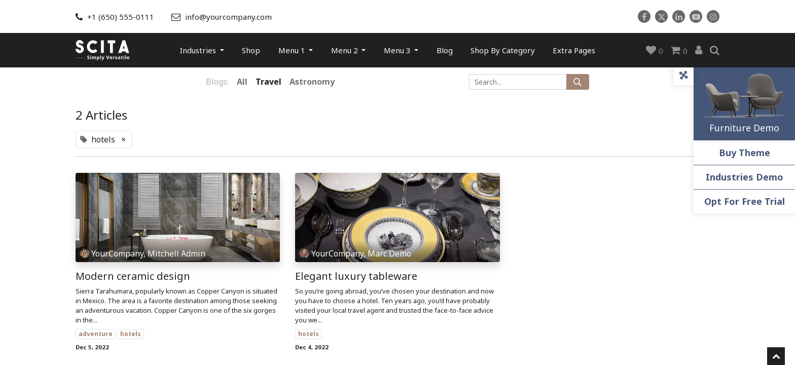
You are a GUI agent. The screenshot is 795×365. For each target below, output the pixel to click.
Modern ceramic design (133, 276)
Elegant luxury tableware (356, 276)
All (242, 81)
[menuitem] (251, 50)
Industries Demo (744, 177)
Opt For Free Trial (744, 201)
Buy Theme (744, 153)
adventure (96, 334)
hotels (130, 334)
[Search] (577, 82)
